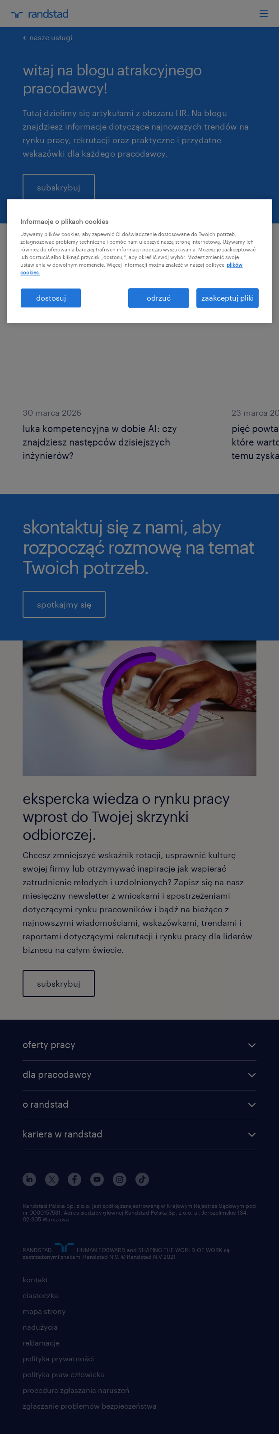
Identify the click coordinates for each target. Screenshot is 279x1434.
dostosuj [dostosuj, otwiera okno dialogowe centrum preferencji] (51, 297)
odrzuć (159, 297)
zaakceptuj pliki (227, 297)
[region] (139, 261)
